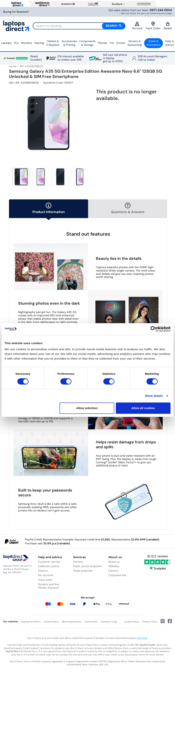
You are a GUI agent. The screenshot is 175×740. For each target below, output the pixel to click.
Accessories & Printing (69, 43)
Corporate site (117, 575)
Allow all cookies (143, 408)
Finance (43, 570)
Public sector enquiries (87, 566)
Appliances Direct (31, 621)
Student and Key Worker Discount (48, 586)
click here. (142, 638)
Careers (113, 570)
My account (45, 575)
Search (114, 26)
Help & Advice (169, 43)
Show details (154, 395)
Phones (102, 43)
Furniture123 (91, 621)
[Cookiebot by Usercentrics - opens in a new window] (153, 329)
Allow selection (86, 408)
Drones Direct (51, 621)
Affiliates (113, 566)
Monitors (26, 43)
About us (114, 561)
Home (12, 66)
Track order (45, 580)
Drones (120, 43)
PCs (16, 43)
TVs (111, 43)
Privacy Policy (149, 621)
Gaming (39, 43)
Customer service (49, 561)
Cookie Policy (131, 621)
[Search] (79, 25)
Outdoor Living (109, 621)
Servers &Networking (135, 43)
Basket (168, 26)
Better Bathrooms (71, 621)
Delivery (78, 561)
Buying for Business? (16, 11)
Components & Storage (87, 43)
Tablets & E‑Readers (52, 43)
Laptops (6, 43)
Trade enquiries (83, 570)
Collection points (48, 566)
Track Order (153, 26)
